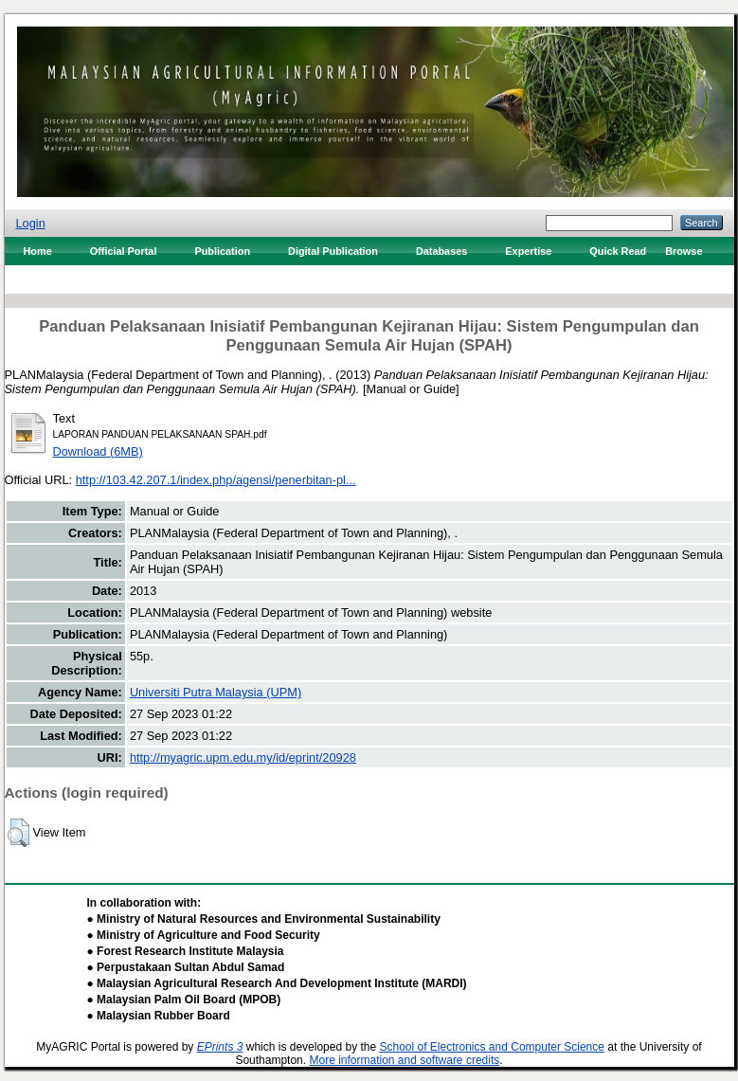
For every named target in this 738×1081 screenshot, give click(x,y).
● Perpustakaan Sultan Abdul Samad (186, 967)
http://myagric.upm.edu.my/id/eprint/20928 (243, 757)
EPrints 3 (220, 1047)
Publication (222, 251)
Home (38, 251)
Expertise (528, 251)
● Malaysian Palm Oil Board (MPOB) (184, 999)
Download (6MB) (98, 451)
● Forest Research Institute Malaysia (185, 951)
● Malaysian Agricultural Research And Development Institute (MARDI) (277, 983)
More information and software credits (404, 1060)
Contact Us (51, 279)
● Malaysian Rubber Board (158, 1015)
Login (30, 223)
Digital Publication (333, 251)
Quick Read (617, 251)
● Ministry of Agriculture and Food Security (203, 935)
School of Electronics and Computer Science (491, 1047)
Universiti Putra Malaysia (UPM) (215, 692)
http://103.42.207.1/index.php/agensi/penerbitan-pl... (216, 480)
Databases (441, 251)
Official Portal (123, 251)
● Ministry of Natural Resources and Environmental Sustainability (264, 919)
